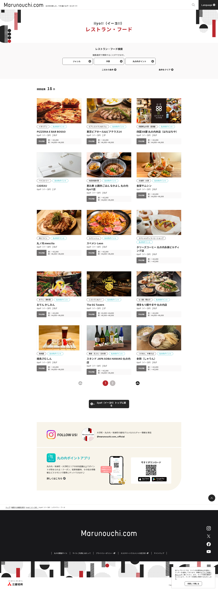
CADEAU (42, 185)
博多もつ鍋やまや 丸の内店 (152, 304)
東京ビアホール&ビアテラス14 (104, 131)
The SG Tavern (95, 304)
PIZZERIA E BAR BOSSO (51, 131)
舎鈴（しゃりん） (147, 358)
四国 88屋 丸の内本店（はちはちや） (157, 131)
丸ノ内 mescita (45, 243)
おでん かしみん (46, 304)
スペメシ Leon (95, 243)
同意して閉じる (193, 583)
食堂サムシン (144, 185)
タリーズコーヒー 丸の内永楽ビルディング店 (158, 248)
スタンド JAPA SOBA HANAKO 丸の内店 (108, 360)
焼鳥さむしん (44, 358)
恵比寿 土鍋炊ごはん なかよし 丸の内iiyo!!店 (107, 187)
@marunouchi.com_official (111, 436)
